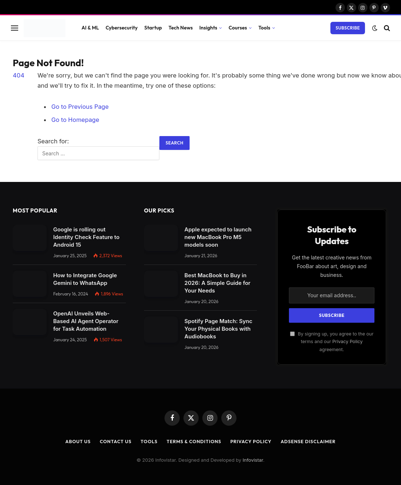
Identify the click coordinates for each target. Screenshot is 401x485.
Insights (208, 27)
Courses (238, 27)
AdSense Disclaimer (310, 441)
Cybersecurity (122, 27)
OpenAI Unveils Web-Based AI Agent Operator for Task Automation (85, 321)
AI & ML (90, 27)
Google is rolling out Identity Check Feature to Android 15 (86, 237)
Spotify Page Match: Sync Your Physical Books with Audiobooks (218, 328)
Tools (264, 27)
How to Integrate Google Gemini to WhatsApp (85, 278)
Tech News (180, 27)
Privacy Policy (347, 341)
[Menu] (14, 28)
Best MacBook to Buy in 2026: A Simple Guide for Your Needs (217, 282)
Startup (153, 27)
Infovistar (253, 459)
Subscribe (348, 28)
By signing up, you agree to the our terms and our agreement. (332, 340)
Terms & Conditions (194, 441)
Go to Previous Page (80, 106)
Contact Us (114, 441)
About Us (76, 441)
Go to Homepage (75, 119)
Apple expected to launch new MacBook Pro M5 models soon (217, 237)
